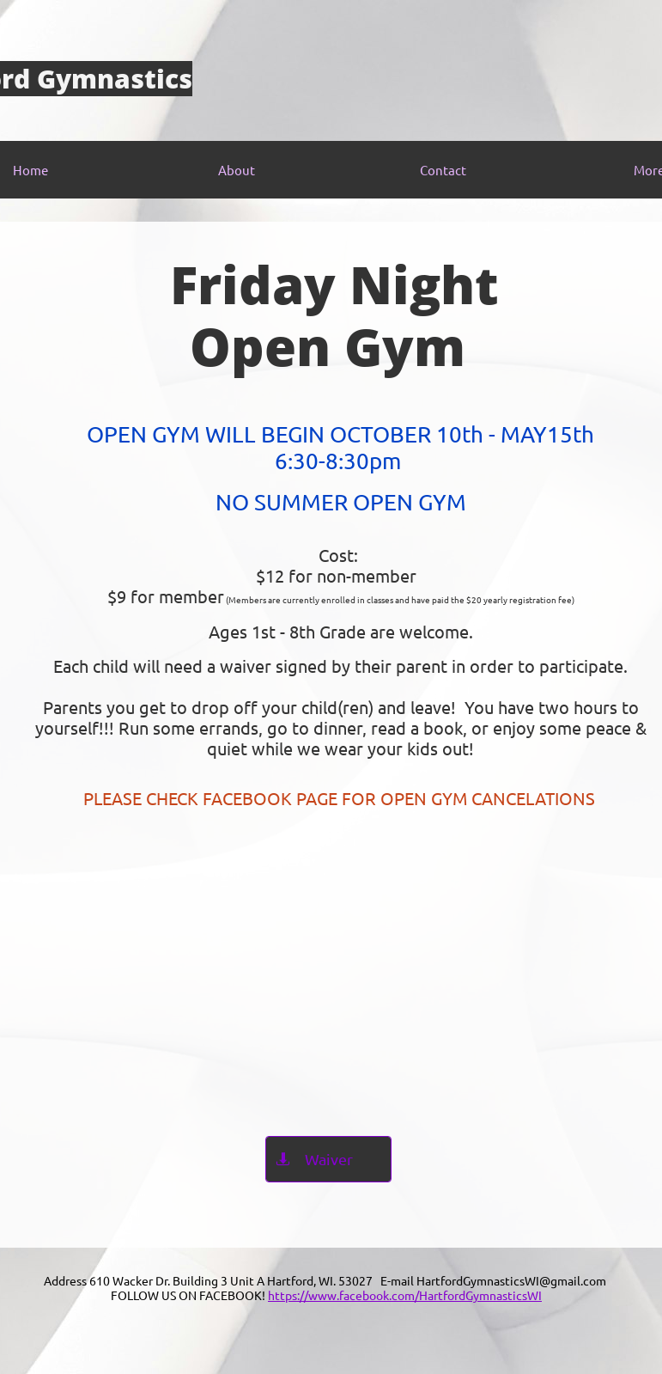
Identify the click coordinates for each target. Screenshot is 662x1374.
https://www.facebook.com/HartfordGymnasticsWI (405, 1295)
